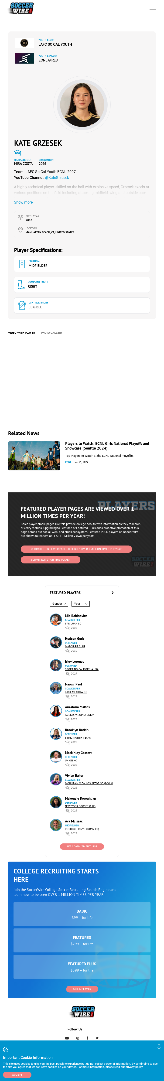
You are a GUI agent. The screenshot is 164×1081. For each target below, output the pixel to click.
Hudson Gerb (74, 638)
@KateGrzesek (57, 177)
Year (77, 603)
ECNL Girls (48, 60)
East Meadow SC (76, 692)
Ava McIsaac (74, 821)
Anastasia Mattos (77, 707)
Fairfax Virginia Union (80, 714)
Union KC (71, 760)
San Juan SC (73, 623)
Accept (17, 1074)
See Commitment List (82, 846)
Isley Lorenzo (74, 661)
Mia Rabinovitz (76, 616)
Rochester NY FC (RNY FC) (82, 829)
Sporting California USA (82, 669)
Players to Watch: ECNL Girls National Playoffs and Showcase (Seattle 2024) (107, 446)
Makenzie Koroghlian (80, 798)
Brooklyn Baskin (77, 730)
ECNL (68, 462)
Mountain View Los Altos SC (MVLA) (89, 783)
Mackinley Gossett (78, 752)
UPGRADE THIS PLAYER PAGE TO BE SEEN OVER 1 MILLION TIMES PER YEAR (76, 549)
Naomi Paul (73, 684)
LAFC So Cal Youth (55, 44)
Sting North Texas (78, 737)
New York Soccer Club (80, 806)
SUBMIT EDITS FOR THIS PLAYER (50, 559)
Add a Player (82, 989)
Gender (57, 603)
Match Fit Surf (75, 646)
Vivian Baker (74, 775)
